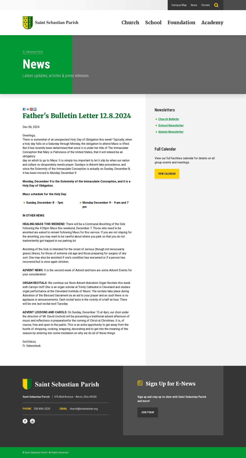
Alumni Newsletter (171, 132)
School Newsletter (171, 125)
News (194, 5)
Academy (212, 23)
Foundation (181, 23)
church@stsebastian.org (84, 408)
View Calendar (167, 173)
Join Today (147, 412)
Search (217, 5)
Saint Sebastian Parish (66, 384)
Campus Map (179, 5)
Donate (206, 5)
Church (130, 23)
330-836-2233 (42, 408)
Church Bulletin (168, 119)
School (153, 23)
